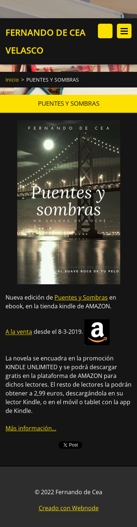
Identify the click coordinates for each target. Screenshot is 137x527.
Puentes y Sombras (81, 297)
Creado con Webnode (69, 508)
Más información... (30, 428)
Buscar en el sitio (105, 31)
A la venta (18, 332)
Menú (124, 31)
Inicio (12, 79)
